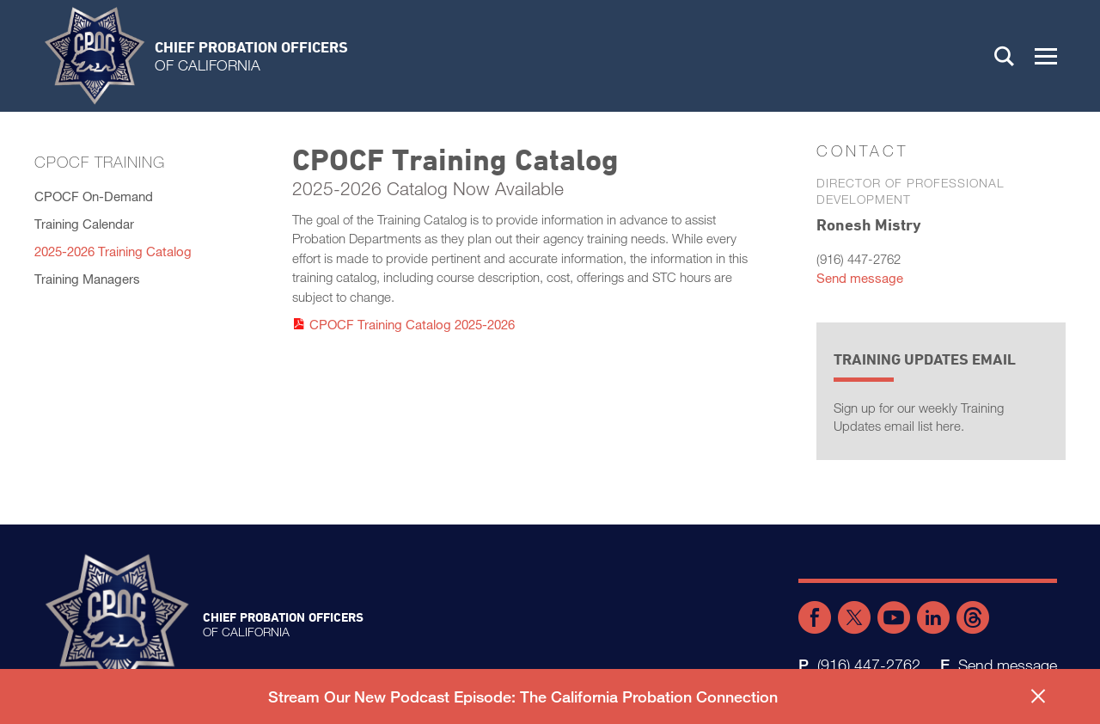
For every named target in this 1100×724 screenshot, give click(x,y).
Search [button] (1004, 56)
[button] (1046, 56)
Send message (859, 277)
